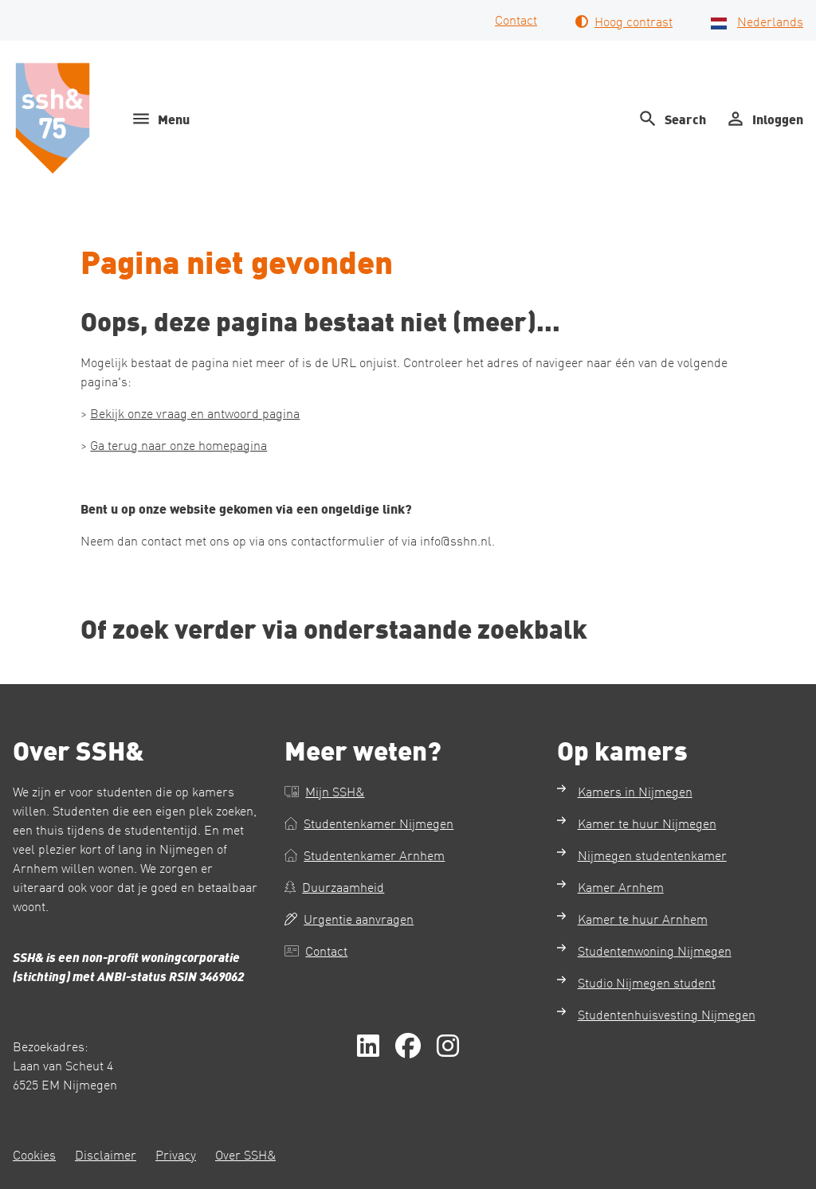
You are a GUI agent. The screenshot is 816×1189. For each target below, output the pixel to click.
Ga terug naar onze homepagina (178, 444)
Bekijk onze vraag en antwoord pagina (195, 412)
